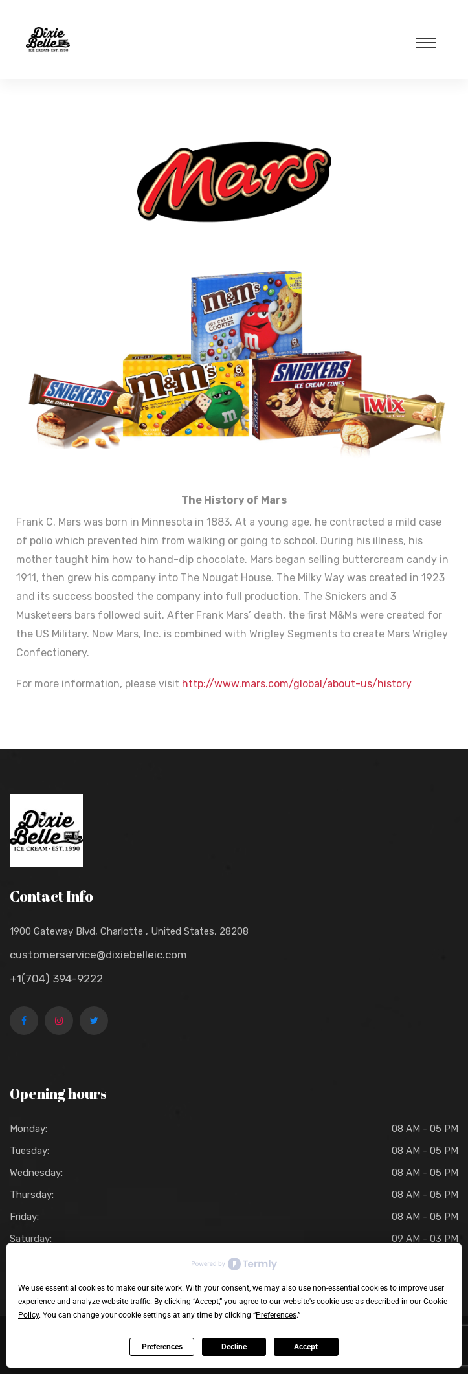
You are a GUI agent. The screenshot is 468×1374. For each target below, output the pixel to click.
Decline (234, 1346)
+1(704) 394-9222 (56, 978)
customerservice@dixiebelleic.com (98, 954)
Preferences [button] (276, 1315)
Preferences (162, 1346)
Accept (306, 1346)
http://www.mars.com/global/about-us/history (297, 684)
